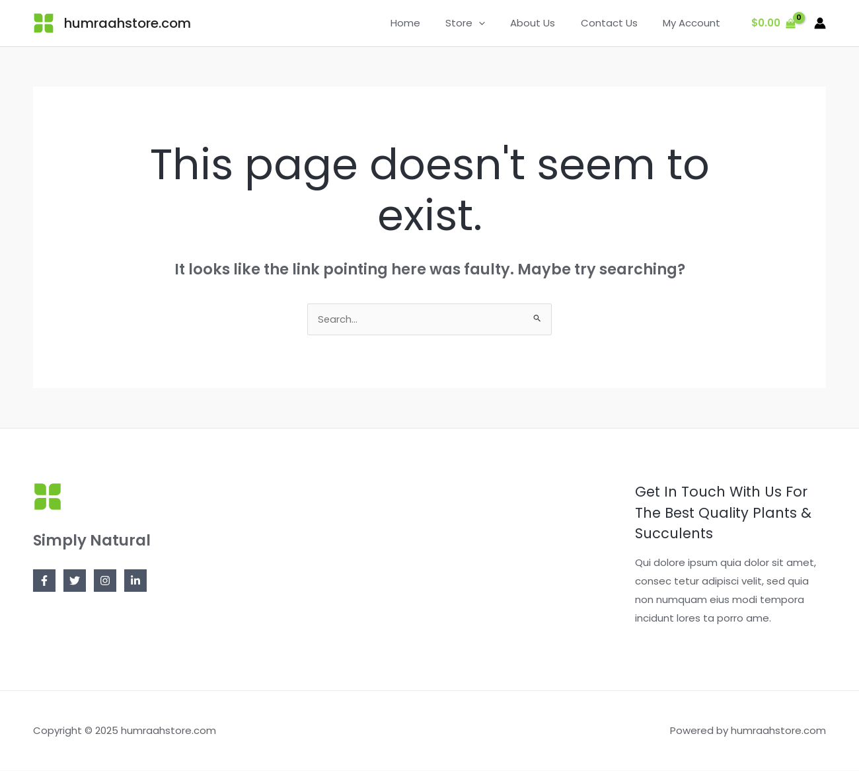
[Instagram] (105, 581)
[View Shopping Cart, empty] (773, 23)
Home (430, 23)
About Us (546, 23)
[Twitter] (74, 581)
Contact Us (617, 23)
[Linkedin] (135, 581)
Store (484, 23)
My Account (694, 23)
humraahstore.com (127, 23)
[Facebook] (44, 581)
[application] (498, 23)
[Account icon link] (820, 23)
